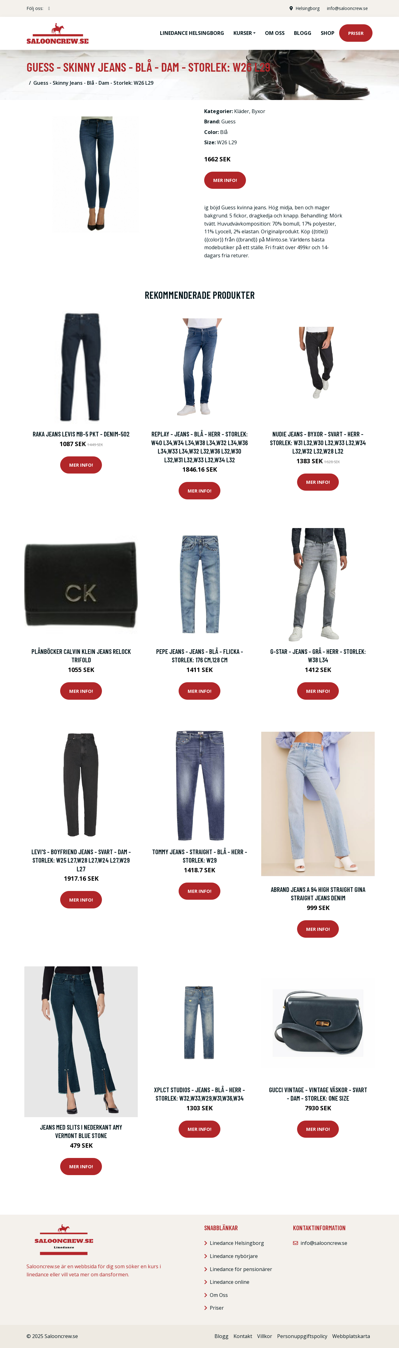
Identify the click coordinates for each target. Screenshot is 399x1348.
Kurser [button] (242, 33)
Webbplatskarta (351, 1336)
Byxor (258, 111)
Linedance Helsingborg (192, 33)
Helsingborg (307, 8)
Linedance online (229, 1282)
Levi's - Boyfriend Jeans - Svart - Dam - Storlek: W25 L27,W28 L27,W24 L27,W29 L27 (81, 860)
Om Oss (219, 1295)
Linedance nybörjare (234, 1256)
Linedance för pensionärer (241, 1269)
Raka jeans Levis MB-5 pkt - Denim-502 (81, 434)
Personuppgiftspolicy (302, 1336)
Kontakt (242, 1336)
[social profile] (49, 8)
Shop (327, 33)
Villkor (264, 1336)
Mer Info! (225, 180)
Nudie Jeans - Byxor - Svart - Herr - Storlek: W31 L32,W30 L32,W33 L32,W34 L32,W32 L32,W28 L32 (318, 442)
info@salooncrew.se (347, 8)
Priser (355, 33)
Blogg (302, 33)
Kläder (241, 111)
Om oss (275, 33)
